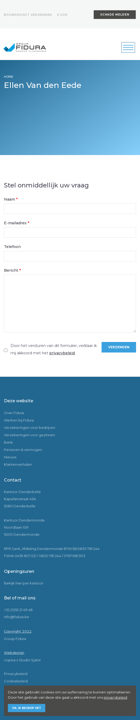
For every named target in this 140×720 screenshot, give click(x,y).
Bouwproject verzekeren (28, 15)
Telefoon (12, 246)
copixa (10, 660)
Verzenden (118, 347)
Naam (11, 199)
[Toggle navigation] (128, 47)
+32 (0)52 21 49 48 (18, 610)
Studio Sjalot (30, 660)
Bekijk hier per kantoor (23, 583)
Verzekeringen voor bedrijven (29, 427)
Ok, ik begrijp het (26, 708)
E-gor (62, 15)
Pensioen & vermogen (23, 450)
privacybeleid (62, 353)
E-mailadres (16, 223)
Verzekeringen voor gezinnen (29, 435)
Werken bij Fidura (19, 420)
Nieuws (10, 457)
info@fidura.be (16, 617)
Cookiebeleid (16, 681)
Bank (8, 442)
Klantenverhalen (18, 464)
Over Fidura (14, 413)
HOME (8, 76)
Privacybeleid (15, 674)
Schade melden (114, 14)
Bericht (12, 270)
